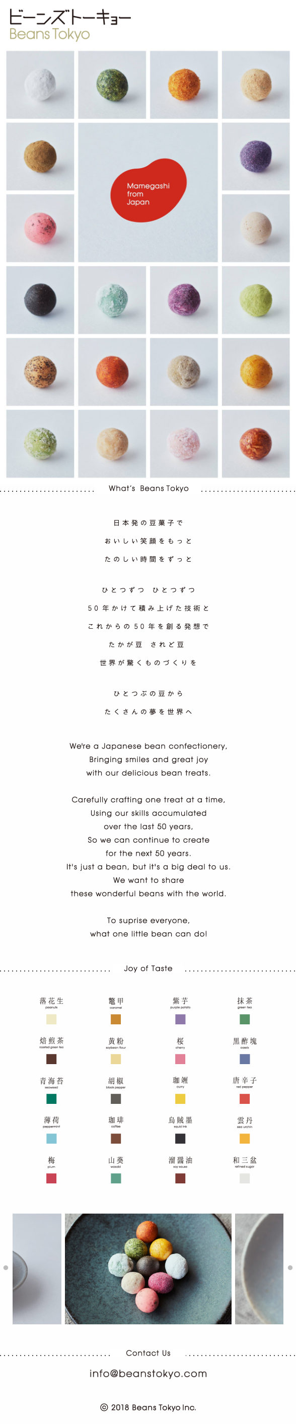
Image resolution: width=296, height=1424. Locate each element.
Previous (6, 1268)
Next (290, 1268)
